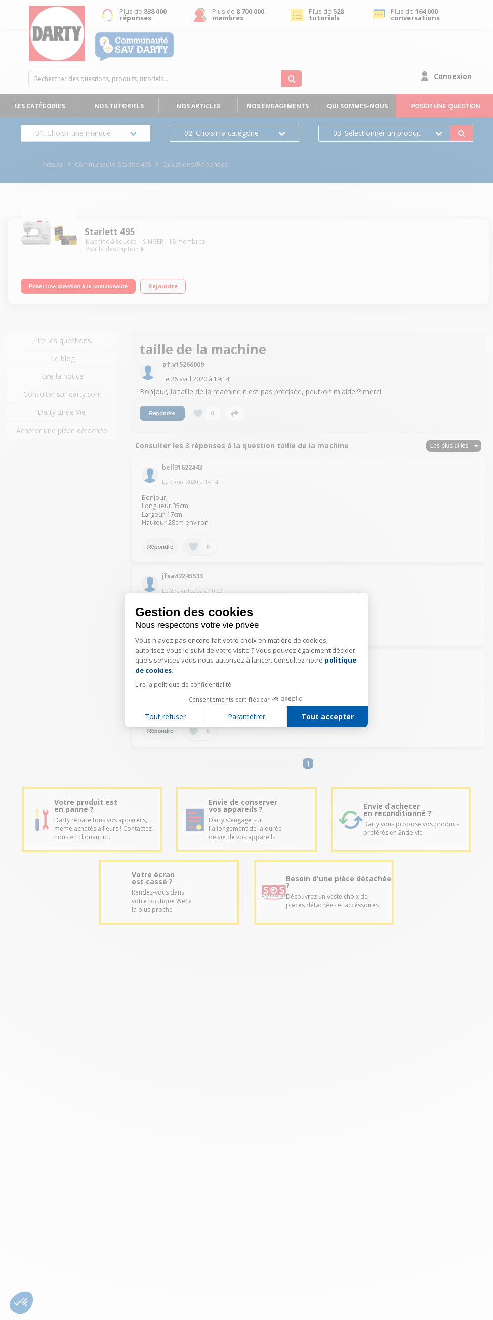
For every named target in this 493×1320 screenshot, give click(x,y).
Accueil (53, 164)
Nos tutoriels (119, 106)
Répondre (162, 413)
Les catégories (39, 106)
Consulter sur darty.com (62, 394)
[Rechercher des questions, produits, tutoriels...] (291, 78)
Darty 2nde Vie (61, 412)
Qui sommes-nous (357, 106)
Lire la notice (63, 376)
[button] (21, 1303)
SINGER (153, 241)
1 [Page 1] (308, 763)
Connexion (453, 76)
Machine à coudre (111, 241)
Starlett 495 (110, 232)
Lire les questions (62, 340)
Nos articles (198, 106)
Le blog (63, 358)
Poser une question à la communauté (78, 286)
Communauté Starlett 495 (113, 164)
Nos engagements (278, 106)
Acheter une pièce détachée (61, 430)
